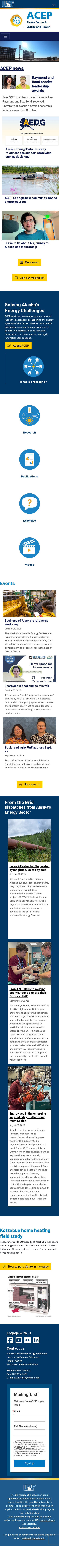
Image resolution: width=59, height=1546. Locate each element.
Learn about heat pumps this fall (27, 686)
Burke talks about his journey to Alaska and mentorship (27, 245)
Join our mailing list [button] (30, 277)
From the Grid (19, 802)
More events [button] (29, 784)
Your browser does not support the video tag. (29, 51)
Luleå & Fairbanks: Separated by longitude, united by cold (29, 868)
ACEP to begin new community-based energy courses (31, 199)
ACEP (39, 15)
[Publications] (29, 459)
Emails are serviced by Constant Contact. (27, 1454)
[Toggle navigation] (5, 36)
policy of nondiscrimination (38, 1505)
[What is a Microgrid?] (33, 366)
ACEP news (12, 68)
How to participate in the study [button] (25, 1266)
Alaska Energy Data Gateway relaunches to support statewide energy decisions (28, 152)
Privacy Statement (29, 1527)
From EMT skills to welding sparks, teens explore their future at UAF (28, 992)
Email (17, 1411)
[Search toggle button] (54, 5)
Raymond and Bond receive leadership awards (43, 83)
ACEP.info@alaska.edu (27, 1377)
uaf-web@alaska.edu (33, 1538)
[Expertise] (29, 503)
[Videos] (29, 547)
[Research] (29, 415)
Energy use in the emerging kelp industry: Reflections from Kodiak (28, 1117)
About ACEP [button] (18, 345)
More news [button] (29, 262)
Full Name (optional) (25, 1426)
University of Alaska (26, 1494)
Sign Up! (29, 1463)
